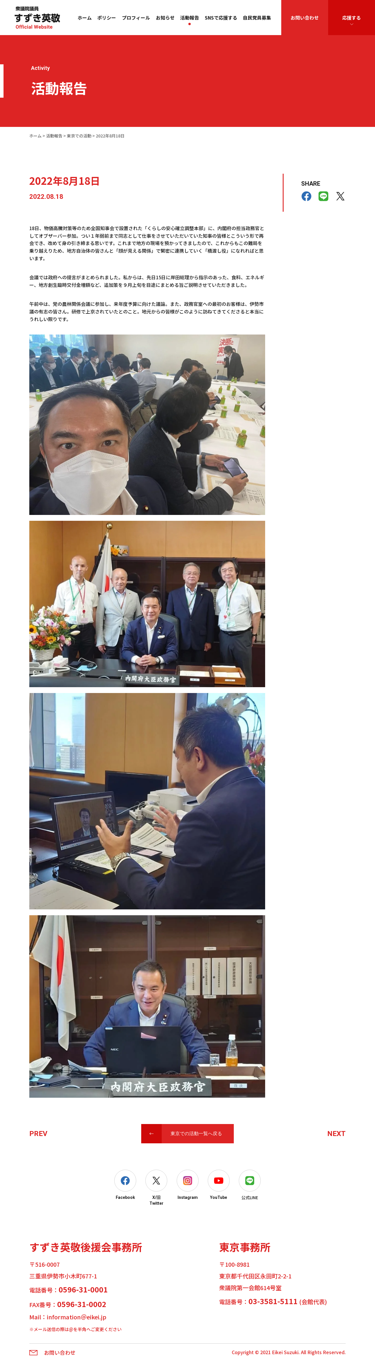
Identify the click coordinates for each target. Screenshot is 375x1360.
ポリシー (106, 17)
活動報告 (189, 17)
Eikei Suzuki (285, 1352)
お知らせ (165, 17)
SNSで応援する (221, 17)
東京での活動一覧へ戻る (196, 1133)
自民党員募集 (257, 17)
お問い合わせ (305, 17)
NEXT (336, 1134)
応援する (351, 17)
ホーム (85, 17)
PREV (38, 1134)
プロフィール (136, 17)
